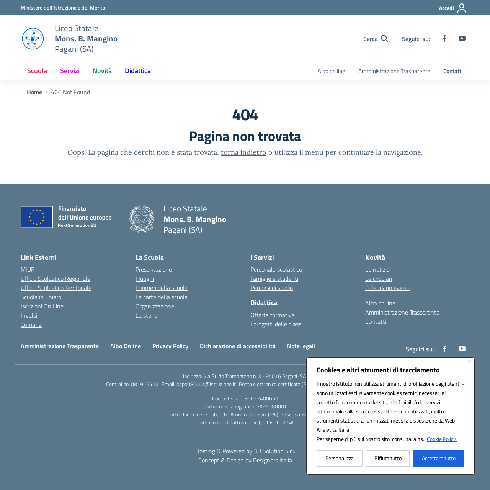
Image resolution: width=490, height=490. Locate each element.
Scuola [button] (37, 71)
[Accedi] (453, 8)
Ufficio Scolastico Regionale (55, 278)
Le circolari (378, 278)
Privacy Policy (170, 346)
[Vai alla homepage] (86, 38)
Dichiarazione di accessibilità (238, 346)
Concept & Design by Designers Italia (245, 460)
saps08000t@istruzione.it (206, 384)
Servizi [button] (70, 71)
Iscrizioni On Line (42, 306)
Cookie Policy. (442, 439)
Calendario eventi (387, 287)
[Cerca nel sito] (375, 39)
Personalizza (339, 458)
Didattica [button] (138, 71)
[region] (390, 416)
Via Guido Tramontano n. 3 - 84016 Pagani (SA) (255, 376)
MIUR (28, 269)
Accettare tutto (439, 458)
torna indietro (243, 152)
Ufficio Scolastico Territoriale (56, 287)
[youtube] (462, 38)
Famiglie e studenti (274, 278)
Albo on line (331, 71)
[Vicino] (469, 361)
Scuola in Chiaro (41, 297)
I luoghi (145, 278)
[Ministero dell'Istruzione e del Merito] (63, 7)
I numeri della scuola (162, 287)
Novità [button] (102, 71)
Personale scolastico (276, 269)
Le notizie (377, 269)
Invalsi (29, 315)
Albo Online (125, 346)
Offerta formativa (272, 315)
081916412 (144, 384)
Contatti (453, 71)
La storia (146, 315)
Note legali (301, 346)
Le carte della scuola (162, 297)
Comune (31, 324)
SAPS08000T (271, 406)
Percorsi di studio (271, 287)
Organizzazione (155, 306)
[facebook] (444, 38)
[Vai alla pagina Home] (34, 92)
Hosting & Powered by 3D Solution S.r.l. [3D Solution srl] (245, 451)
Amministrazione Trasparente (394, 71)
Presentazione (154, 269)
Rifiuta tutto (388, 458)
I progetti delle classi (276, 324)
